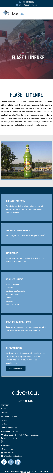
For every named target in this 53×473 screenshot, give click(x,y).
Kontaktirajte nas (15, 368)
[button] (3, 161)
